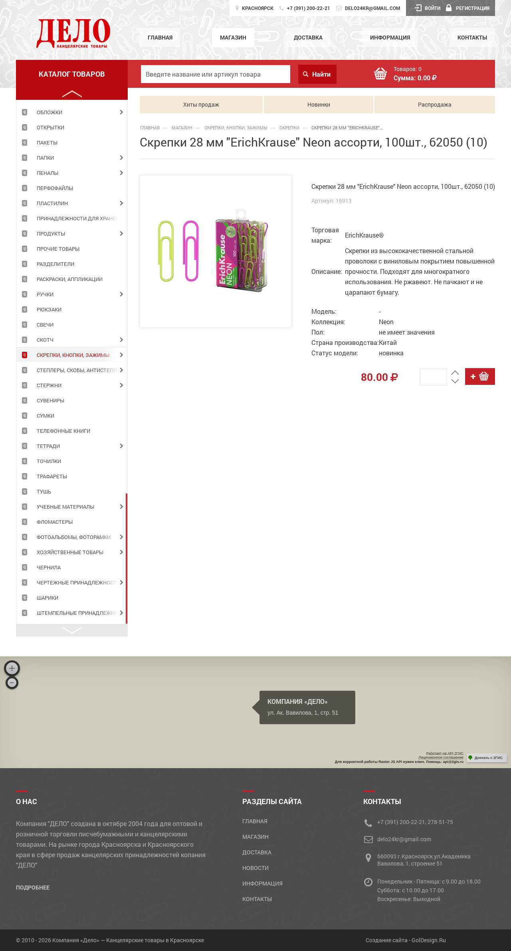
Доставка (308, 37)
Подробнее (33, 887)
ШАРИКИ (47, 597)
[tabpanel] (71, 111)
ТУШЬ (44, 491)
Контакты (472, 37)
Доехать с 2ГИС (489, 758)
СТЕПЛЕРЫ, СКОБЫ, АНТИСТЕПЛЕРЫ (82, 370)
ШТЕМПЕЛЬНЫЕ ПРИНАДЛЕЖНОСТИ (82, 612)
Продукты (51, 233)
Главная (160, 37)
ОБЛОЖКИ (49, 112)
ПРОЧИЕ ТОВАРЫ (58, 248)
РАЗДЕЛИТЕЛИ (55, 263)
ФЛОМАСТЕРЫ (55, 521)
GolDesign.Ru (429, 940)
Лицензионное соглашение (440, 757)
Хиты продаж (201, 104)
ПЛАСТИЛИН (52, 203)
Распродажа (435, 104)
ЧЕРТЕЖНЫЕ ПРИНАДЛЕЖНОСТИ (78, 582)
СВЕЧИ (45, 324)
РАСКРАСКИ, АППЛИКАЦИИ (70, 279)
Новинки (318, 104)
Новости (255, 868)
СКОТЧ (45, 339)
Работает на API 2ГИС (444, 753)
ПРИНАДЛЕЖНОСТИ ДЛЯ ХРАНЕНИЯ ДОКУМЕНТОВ (82, 218)
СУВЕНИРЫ (50, 400)
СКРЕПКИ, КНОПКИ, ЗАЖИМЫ (73, 355)
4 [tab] (126, 558)
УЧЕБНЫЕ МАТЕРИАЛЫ (65, 506)
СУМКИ (45, 415)
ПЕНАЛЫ (47, 172)
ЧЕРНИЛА (49, 567)
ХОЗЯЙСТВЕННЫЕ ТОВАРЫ (70, 552)
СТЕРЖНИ (49, 385)
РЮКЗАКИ (49, 309)
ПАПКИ (45, 157)
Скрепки (289, 128)
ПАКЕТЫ (47, 142)
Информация (390, 37)
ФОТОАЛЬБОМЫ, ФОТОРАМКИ (74, 537)
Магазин (233, 37)
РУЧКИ (45, 294)
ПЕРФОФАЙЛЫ (55, 188)
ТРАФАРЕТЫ (52, 476)
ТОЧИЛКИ (49, 461)
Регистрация (467, 8)
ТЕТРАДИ (48, 446)
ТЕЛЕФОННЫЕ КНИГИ (63, 430)
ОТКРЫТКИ (50, 127)
